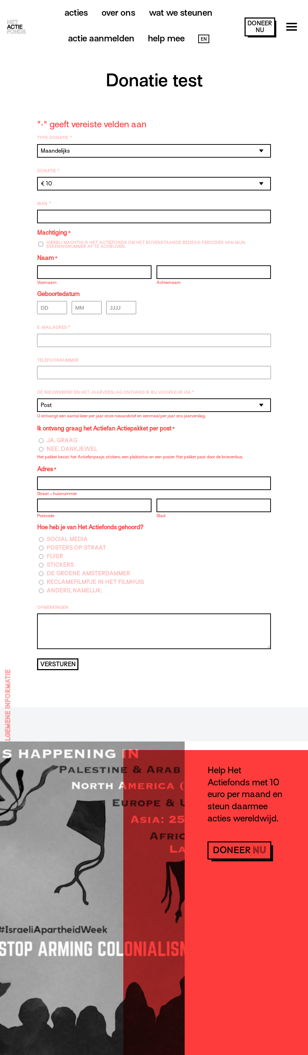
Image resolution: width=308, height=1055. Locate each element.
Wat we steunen (180, 12)
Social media (67, 539)
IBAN (44, 203)
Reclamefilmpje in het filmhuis (95, 582)
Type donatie (54, 137)
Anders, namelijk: (74, 590)
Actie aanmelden (101, 38)
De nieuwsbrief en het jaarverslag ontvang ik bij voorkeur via (115, 392)
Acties (76, 12)
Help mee (166, 38)
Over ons (118, 12)
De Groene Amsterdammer (88, 573)
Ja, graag (62, 440)
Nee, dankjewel (72, 449)
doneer (259, 27)
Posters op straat (76, 548)
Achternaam (168, 282)
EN (204, 39)
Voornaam (47, 282)
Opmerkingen (52, 607)
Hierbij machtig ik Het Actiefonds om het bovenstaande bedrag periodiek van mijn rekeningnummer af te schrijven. (145, 245)
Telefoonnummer (57, 360)
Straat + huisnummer (57, 493)
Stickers (60, 565)
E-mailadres (54, 327)
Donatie (48, 171)
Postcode (45, 515)
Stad (160, 515)
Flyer (55, 556)
